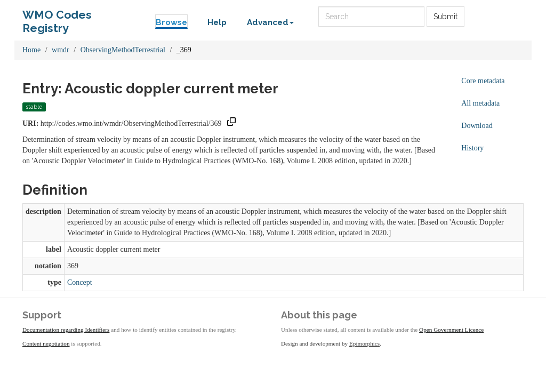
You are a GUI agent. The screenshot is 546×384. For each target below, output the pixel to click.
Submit (445, 16)
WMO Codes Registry (57, 17)
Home (31, 50)
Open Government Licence (451, 329)
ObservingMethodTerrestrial (123, 50)
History (472, 148)
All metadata (480, 103)
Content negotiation (46, 343)
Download (476, 126)
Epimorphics (364, 343)
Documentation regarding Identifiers (65, 329)
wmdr (60, 50)
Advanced (270, 22)
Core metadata (482, 81)
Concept (79, 282)
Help (217, 22)
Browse (171, 22)
